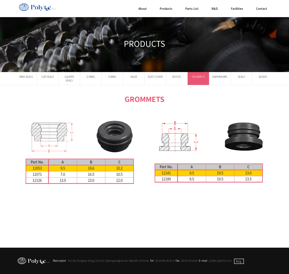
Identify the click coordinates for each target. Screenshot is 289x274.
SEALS (241, 76)
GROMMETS (198, 76)
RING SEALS (26, 76)
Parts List (192, 8)
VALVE (133, 76)
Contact (261, 8)
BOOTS (177, 76)
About (142, 8)
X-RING (112, 76)
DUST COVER (155, 76)
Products (166, 8)
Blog (238, 261)
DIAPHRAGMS (219, 76)
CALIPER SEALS (69, 78)
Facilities (237, 8)
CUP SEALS (47, 76)
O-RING (90, 76)
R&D (214, 8)
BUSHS (263, 76)
